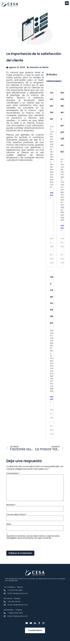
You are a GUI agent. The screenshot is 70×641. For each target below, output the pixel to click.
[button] (67, 3)
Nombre (11, 505)
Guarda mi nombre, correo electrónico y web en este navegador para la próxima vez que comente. (32, 537)
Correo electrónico (16, 515)
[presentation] (23, 545)
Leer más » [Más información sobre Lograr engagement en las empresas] (52, 195)
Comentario (13, 473)
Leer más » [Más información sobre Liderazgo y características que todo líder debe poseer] (52, 399)
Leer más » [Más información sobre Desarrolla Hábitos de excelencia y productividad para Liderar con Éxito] (62, 228)
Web (8, 524)
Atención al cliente (39, 67)
